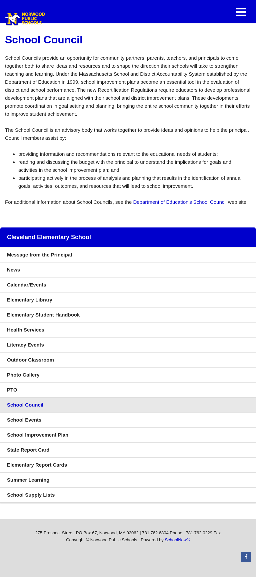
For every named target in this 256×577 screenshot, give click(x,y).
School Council (25, 405)
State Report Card (28, 450)
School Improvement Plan (37, 435)
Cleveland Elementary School (49, 237)
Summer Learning (28, 480)
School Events (24, 420)
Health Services (25, 330)
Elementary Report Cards (37, 465)
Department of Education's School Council (180, 202)
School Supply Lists (31, 495)
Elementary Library (39, 301)
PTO (12, 390)
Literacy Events (25, 345)
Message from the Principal (39, 254)
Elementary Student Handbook (53, 316)
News (13, 269)
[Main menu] (241, 11)
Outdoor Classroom (30, 360)
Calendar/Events (26, 284)
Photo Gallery (23, 375)
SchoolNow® (177, 539)
